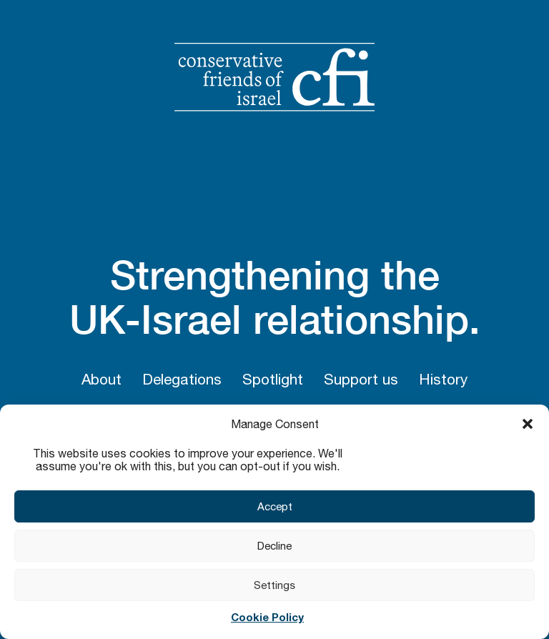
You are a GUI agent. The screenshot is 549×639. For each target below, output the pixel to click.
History (443, 379)
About (101, 379)
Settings (274, 585)
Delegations (182, 379)
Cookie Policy (267, 616)
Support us (361, 379)
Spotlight (272, 379)
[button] (527, 424)
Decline (274, 546)
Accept (274, 506)
